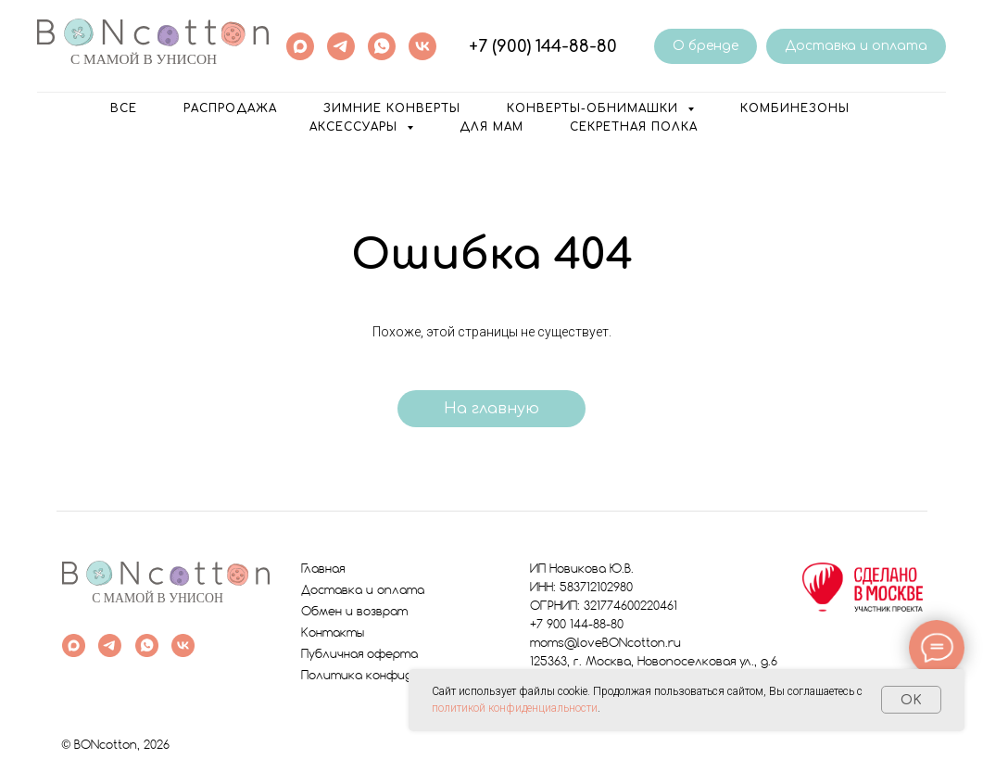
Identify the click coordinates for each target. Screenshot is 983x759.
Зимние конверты (391, 108)
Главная (323, 569)
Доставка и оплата (362, 591)
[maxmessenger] (300, 46)
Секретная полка (634, 126)
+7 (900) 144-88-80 (543, 46)
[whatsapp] (382, 46)
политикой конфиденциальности (515, 708)
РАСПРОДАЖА (230, 108)
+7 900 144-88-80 (577, 625)
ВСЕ (123, 108)
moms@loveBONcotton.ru (605, 644)
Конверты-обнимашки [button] (595, 108)
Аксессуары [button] (355, 126)
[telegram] (341, 46)
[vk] (422, 46)
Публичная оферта (359, 655)
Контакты (332, 633)
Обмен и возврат (354, 612)
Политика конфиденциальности (400, 676)
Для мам (491, 126)
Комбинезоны (795, 108)
